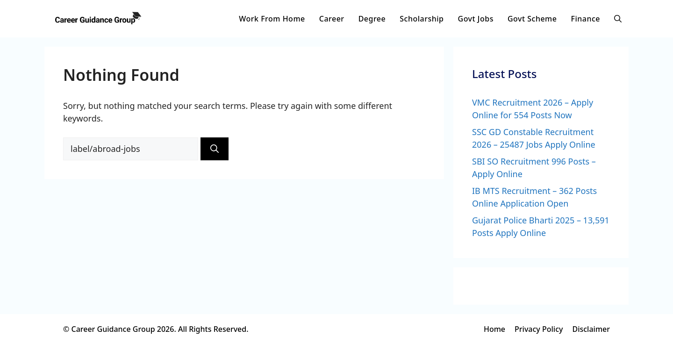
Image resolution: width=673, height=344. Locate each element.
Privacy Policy (539, 329)
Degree (372, 19)
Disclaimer (591, 329)
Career (331, 19)
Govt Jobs (476, 19)
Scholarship (422, 19)
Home (494, 329)
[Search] (214, 148)
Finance (585, 19)
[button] (618, 19)
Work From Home (272, 19)
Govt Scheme (532, 19)
